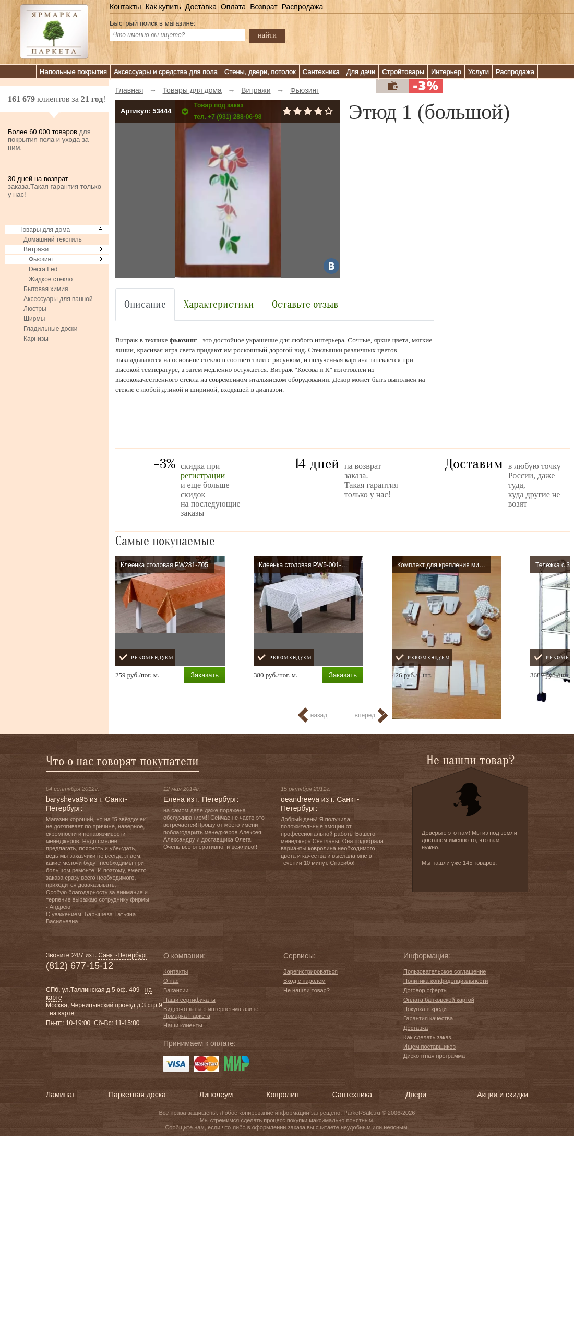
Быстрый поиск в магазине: (153, 23)
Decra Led (43, 269)
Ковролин (282, 1094)
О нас (170, 981)
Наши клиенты (182, 1025)
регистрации (203, 475)
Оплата (233, 7)
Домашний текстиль (52, 239)
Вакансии (176, 990)
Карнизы (36, 338)
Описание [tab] (145, 304)
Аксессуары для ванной (58, 299)
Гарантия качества (428, 1018)
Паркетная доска (137, 1094)
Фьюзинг (41, 259)
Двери (415, 1094)
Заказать (204, 675)
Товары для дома (44, 229)
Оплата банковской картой (438, 999)
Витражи (36, 249)
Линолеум (216, 1094)
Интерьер (446, 72)
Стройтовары (403, 72)
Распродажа (303, 7)
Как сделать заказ (427, 1037)
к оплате (219, 1043)
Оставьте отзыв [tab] (305, 304)
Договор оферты (425, 990)
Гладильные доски (50, 328)
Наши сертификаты (189, 999)
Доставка (201, 7)
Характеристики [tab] (219, 304)
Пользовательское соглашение (444, 971)
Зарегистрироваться (310, 971)
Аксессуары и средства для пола (166, 72)
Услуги (478, 72)
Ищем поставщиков (429, 1046)
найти (267, 35)
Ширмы (34, 318)
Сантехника (321, 72)
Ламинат (60, 1094)
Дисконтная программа (434, 1056)
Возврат (264, 7)
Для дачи (361, 72)
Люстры (34, 309)
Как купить (163, 7)
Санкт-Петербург (122, 955)
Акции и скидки (502, 1094)
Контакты (125, 7)
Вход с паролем (304, 981)
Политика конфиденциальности (445, 981)
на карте (62, 1013)
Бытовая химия (45, 289)
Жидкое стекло (51, 279)
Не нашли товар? (306, 990)
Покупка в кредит (426, 1009)
